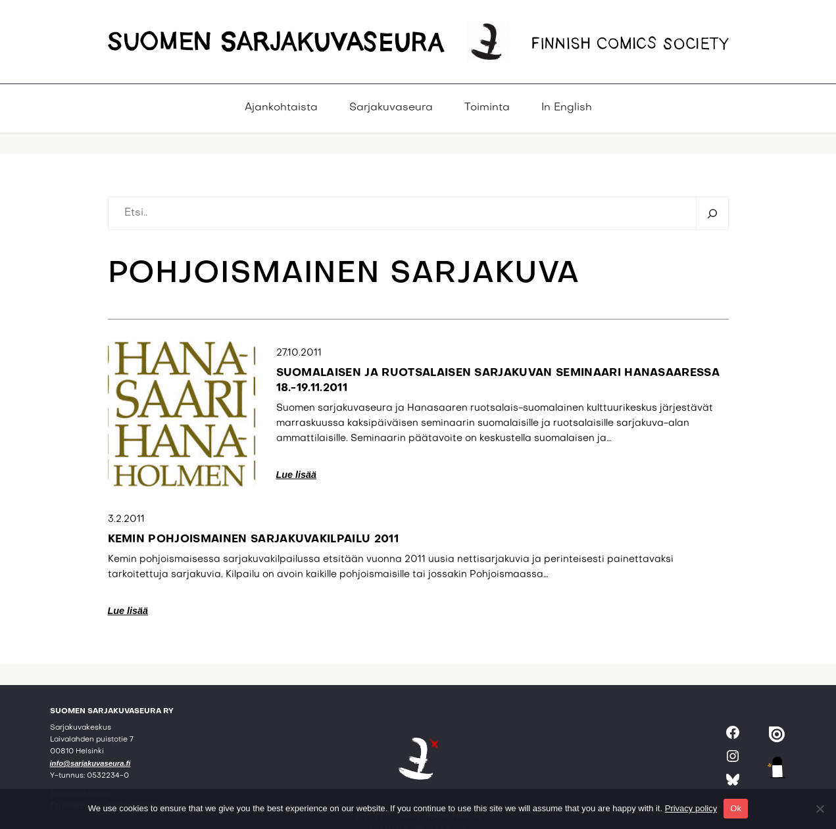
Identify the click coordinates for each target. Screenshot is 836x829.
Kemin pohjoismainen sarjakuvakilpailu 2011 (253, 539)
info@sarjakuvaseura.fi (90, 763)
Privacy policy (691, 808)
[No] (819, 808)
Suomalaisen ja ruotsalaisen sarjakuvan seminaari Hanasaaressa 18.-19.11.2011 (498, 380)
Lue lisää (296, 474)
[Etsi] (712, 213)
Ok (735, 808)
